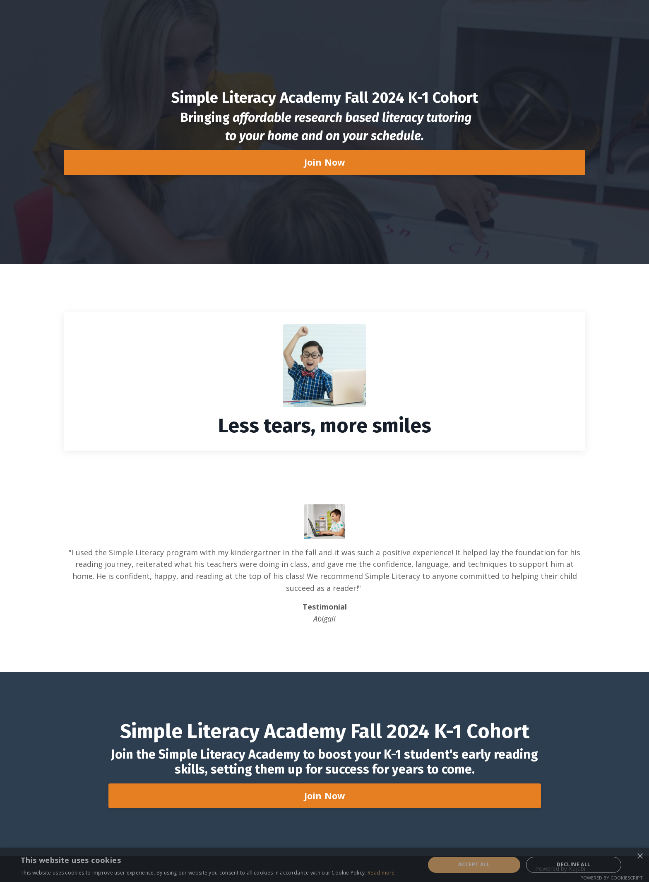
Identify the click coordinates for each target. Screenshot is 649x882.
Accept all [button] (474, 864)
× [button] (640, 856)
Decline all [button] (573, 864)
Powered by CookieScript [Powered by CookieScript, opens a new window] (611, 878)
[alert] (324, 865)
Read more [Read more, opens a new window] (381, 872)
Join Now (324, 162)
